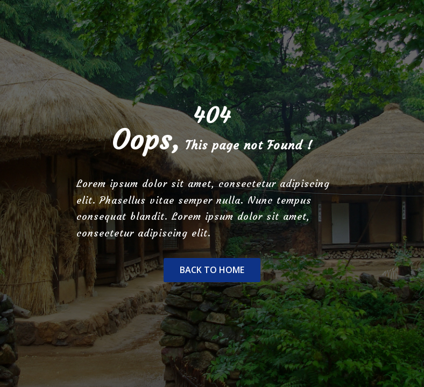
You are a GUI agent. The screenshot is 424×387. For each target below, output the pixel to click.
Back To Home (212, 270)
